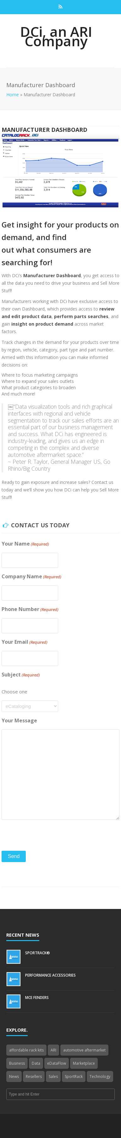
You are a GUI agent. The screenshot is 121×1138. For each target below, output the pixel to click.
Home (12, 95)
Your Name (25, 544)
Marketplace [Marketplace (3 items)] (84, 1063)
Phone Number (30, 609)
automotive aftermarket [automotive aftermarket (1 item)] (84, 1050)
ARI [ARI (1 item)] (53, 1050)
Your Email (24, 642)
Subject (21, 674)
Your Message (19, 720)
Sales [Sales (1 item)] (53, 1076)
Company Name (31, 576)
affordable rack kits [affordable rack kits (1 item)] (26, 1050)
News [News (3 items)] (14, 1076)
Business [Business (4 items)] (17, 1063)
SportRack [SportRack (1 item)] (74, 1076)
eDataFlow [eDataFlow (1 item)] (56, 1063)
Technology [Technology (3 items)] (100, 1076)
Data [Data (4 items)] (36, 1063)
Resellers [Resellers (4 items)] (34, 1076)
